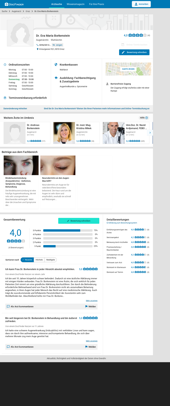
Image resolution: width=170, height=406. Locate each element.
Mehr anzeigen (92, 301)
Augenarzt (16, 11)
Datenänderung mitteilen (15, 108)
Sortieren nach (12, 260)
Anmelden (141, 4)
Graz (28, 11)
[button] (3, 133)
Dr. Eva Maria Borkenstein (46, 11)
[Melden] (91, 306)
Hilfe (144, 117)
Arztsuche (56, 4)
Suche (4, 11)
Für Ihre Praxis (96, 4)
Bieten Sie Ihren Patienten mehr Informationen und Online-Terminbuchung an (96, 108)
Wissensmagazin (75, 4)
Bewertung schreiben (134, 52)
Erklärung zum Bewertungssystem (122, 223)
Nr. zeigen (57, 45)
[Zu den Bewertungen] (137, 35)
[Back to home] (14, 4)
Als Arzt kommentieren (20, 306)
